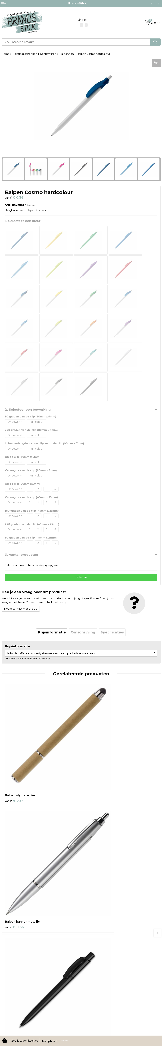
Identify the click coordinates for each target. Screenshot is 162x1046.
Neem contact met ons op (20, 609)
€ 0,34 (14, 768)
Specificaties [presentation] (112, 633)
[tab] (51, 633)
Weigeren (65, 1041)
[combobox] (76, 42)
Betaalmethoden (93, 927)
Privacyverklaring (13, 974)
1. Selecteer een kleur (22, 221)
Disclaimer (8, 979)
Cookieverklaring (12, 969)
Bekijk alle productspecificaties (25, 210)
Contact (88, 918)
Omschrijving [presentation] (83, 633)
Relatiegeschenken (24, 53)
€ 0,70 (14, 862)
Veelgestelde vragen (96, 937)
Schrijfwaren (48, 53)
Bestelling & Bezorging (97, 922)
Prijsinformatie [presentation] (52, 633)
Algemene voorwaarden (17, 965)
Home (5, 53)
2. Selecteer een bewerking (28, 409)
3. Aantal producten (21, 555)
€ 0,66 (93, 768)
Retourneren (91, 932)
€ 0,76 (93, 862)
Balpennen (66, 53)
